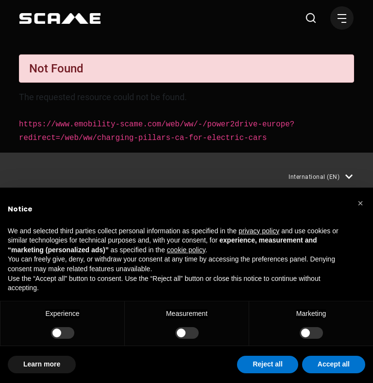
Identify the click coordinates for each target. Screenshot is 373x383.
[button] (360, 203)
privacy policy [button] (258, 231)
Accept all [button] (334, 364)
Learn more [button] (41, 364)
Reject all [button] (267, 364)
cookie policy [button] (186, 250)
